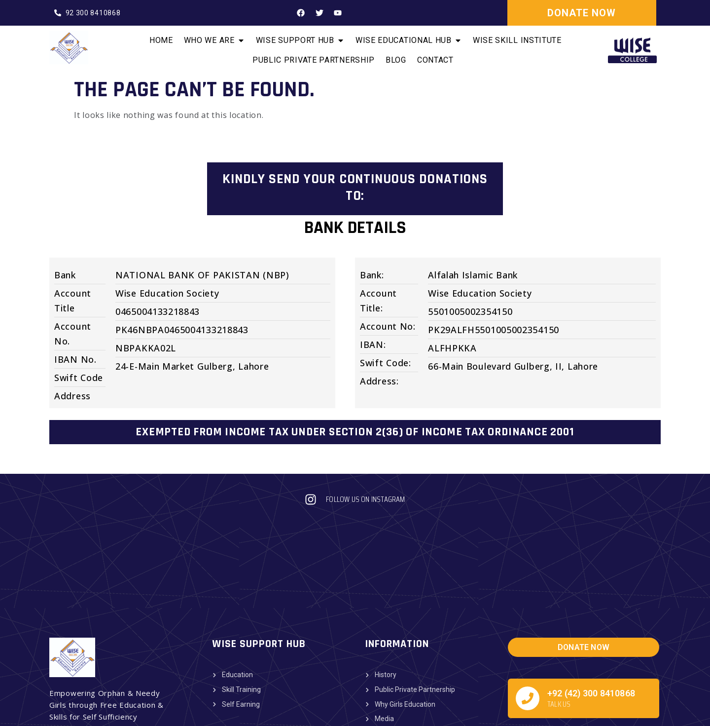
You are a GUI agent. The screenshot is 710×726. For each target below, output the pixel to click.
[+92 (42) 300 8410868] (527, 626)
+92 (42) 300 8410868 (591, 620)
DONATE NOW (581, 13)
